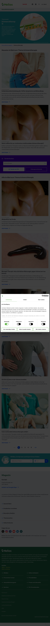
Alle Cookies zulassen (41, 329)
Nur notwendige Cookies (9, 329)
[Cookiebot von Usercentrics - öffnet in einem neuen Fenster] (43, 296)
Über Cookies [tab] (41, 299)
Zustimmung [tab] (9, 299)
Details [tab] (25, 299)
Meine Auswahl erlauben (25, 329)
